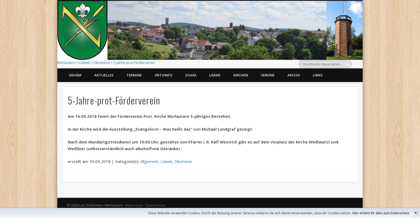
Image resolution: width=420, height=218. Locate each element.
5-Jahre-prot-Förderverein (134, 62)
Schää (190, 75)
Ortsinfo (163, 75)
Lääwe (84, 62)
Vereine (268, 75)
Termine (134, 75)
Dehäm (75, 75)
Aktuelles (104, 75)
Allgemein (149, 161)
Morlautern (66, 62)
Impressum (134, 205)
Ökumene (102, 62)
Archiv (293, 75)
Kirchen (240, 75)
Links (318, 75)
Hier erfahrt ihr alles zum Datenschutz (380, 213)
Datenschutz (155, 205)
